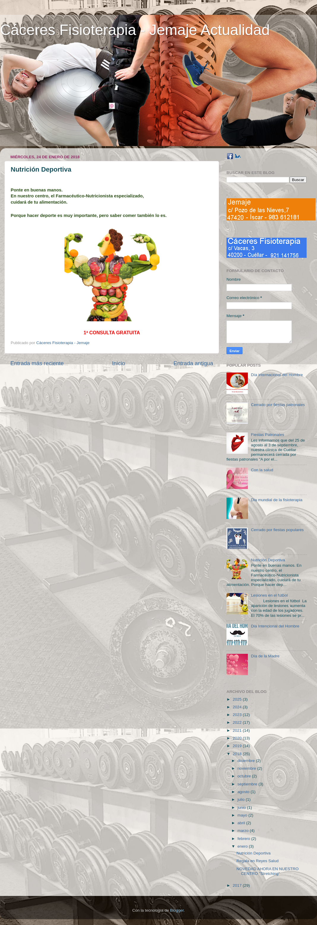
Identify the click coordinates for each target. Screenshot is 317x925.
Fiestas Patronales (267, 434)
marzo (243, 830)
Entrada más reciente (37, 363)
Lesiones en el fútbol (269, 595)
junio (242, 807)
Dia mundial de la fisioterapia (276, 500)
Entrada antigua (193, 363)
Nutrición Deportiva (268, 560)
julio (241, 799)
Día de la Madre (265, 656)
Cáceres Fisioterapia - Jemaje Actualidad (135, 30)
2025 (238, 699)
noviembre (247, 768)
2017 (238, 885)
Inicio (118, 363)
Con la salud (262, 470)
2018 (238, 754)
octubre (244, 776)
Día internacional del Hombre (277, 375)
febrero (244, 838)
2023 (238, 714)
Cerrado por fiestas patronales (278, 404)
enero (243, 846)
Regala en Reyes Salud (258, 861)
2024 (238, 707)
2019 (238, 746)
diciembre (246, 760)
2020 (238, 738)
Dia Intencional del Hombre (275, 626)
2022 (238, 722)
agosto (244, 792)
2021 (238, 730)
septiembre (248, 784)
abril (241, 823)
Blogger (177, 910)
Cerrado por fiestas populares (277, 530)
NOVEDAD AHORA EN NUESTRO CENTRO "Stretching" (268, 871)
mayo (242, 815)
